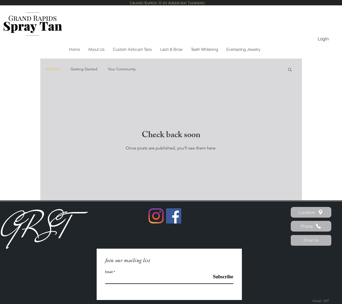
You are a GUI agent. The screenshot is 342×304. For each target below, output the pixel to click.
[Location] (311, 212)
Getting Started (83, 69)
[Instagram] (156, 216)
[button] (289, 70)
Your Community (122, 69)
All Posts (53, 69)
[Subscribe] (219, 277)
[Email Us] (311, 240)
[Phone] (311, 226)
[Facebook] (173, 216)
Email (109, 272)
